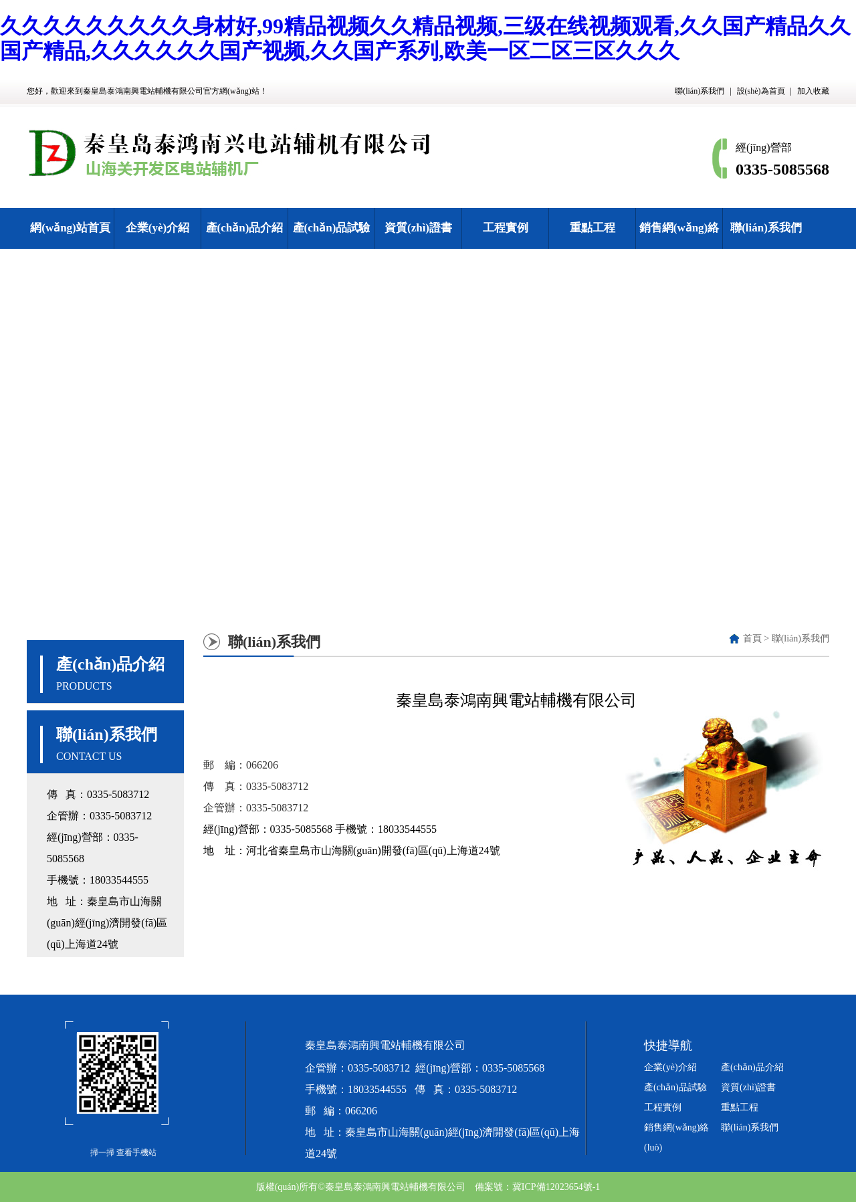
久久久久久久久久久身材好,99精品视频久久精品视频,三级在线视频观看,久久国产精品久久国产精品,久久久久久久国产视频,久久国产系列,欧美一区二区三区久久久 (425, 38)
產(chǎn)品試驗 (331, 227)
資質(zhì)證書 (418, 227)
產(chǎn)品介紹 (245, 227)
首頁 (752, 638)
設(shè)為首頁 (761, 91)
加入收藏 (813, 91)
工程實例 (505, 227)
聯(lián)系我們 (699, 91)
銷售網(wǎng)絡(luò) (679, 247)
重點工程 (592, 227)
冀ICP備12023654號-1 (556, 1187)
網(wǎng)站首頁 (70, 227)
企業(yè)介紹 (157, 227)
